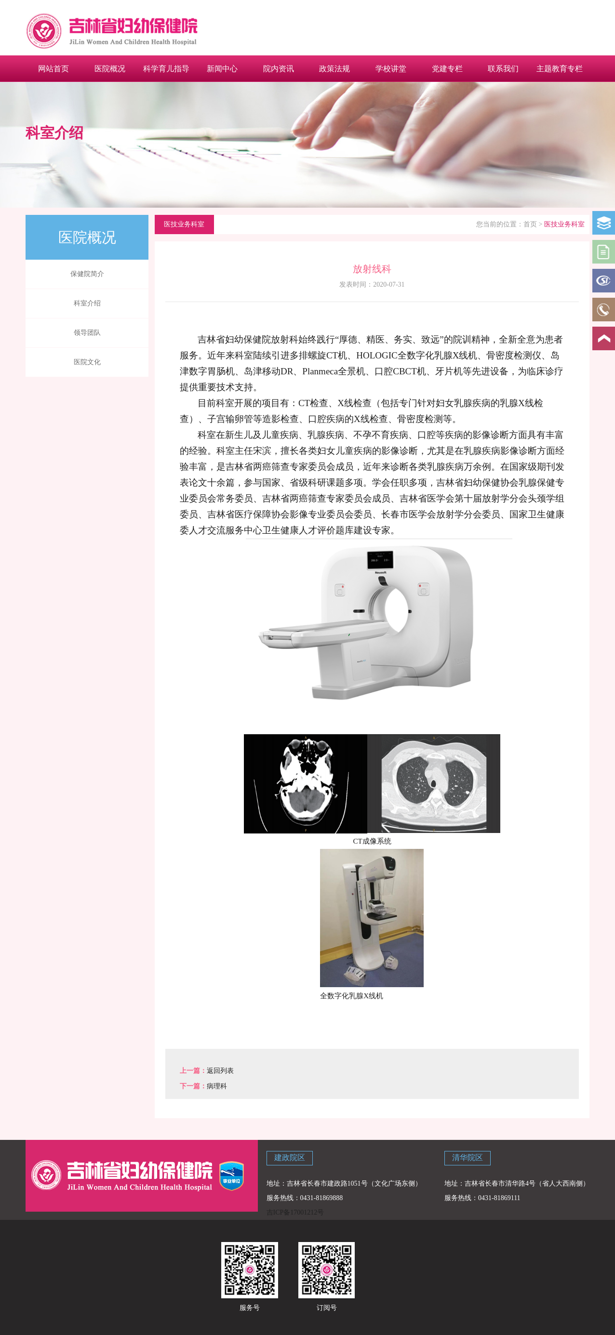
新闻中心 (222, 68)
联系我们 (503, 68)
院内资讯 (278, 68)
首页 (530, 224)
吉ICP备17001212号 (295, 1212)
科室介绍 (87, 303)
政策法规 (334, 68)
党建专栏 (447, 68)
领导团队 (87, 332)
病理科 (217, 1086)
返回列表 (220, 1070)
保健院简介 (87, 274)
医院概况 (109, 68)
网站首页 (53, 68)
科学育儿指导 (166, 68)
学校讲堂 (390, 68)
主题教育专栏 (559, 68)
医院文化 (87, 362)
